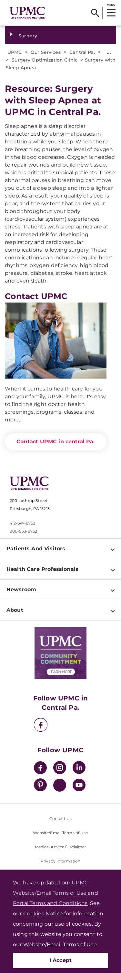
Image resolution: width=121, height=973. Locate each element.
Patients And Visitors (35, 548)
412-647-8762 (22, 523)
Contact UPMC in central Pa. (55, 441)
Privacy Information (60, 861)
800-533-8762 (23, 531)
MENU (111, 4)
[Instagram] (59, 768)
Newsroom (21, 589)
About (14, 610)
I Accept (60, 960)
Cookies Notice (43, 913)
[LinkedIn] (79, 768)
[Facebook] (40, 726)
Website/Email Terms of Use (60, 832)
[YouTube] (79, 786)
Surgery (27, 36)
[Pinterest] (40, 786)
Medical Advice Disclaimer (60, 846)
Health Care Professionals (42, 569)
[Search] (95, 13)
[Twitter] (59, 785)
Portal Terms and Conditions (50, 903)
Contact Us (60, 818)
